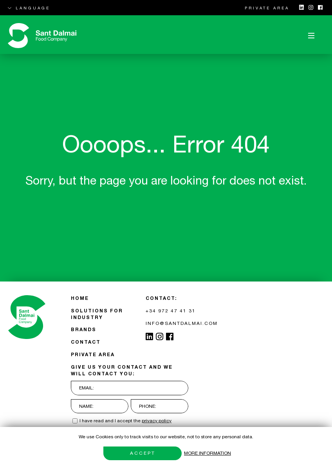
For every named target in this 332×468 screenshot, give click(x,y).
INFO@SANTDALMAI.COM (182, 323)
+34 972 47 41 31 (171, 311)
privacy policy (156, 420)
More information (207, 453)
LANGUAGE (29, 7)
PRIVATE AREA (267, 7)
